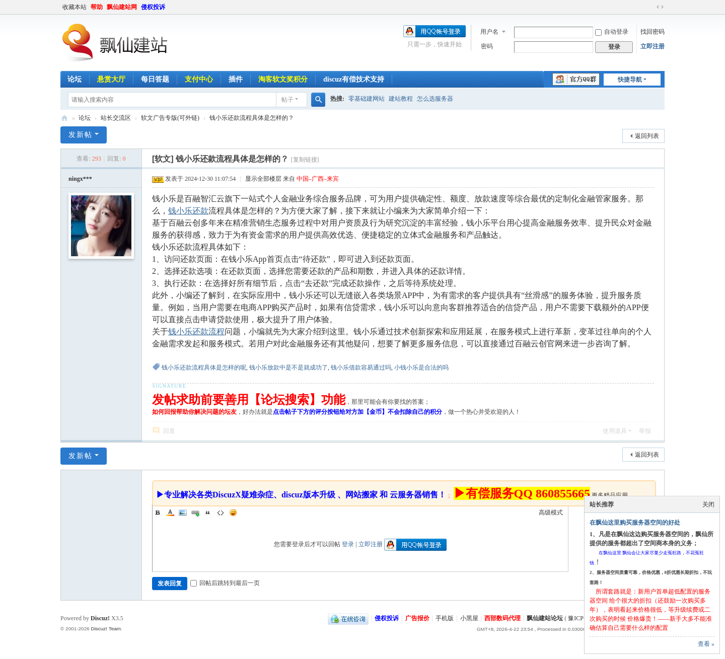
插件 (236, 79)
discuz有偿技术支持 (353, 79)
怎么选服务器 (435, 98)
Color (170, 512)
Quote (208, 512)
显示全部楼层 (263, 178)
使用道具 (615, 430)
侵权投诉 (153, 7)
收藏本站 (74, 7)
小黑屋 (469, 618)
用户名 (489, 31)
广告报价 (417, 618)
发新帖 (80, 134)
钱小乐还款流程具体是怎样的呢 (204, 367)
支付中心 (199, 79)
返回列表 (647, 135)
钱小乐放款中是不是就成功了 (288, 367)
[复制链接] (305, 159)
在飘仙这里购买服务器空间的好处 (635, 522)
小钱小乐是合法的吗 (421, 367)
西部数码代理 (502, 618)
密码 (487, 46)
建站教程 (401, 98)
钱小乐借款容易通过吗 (361, 367)
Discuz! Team (106, 628)
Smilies (233, 512)
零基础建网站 (366, 98)
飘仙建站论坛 (64, 118)
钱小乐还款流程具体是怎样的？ (251, 117)
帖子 (287, 99)
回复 (169, 430)
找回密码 (652, 31)
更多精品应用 (610, 495)
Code (220, 512)
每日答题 (155, 79)
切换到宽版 (660, 7)
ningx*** (80, 178)
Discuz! (100, 618)
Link (195, 512)
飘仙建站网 (122, 7)
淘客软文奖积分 (283, 79)
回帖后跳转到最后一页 (225, 583)
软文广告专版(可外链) (170, 117)
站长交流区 (116, 117)
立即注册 (652, 46)
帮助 (97, 7)
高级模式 (551, 512)
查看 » (706, 643)
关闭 (708, 504)
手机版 (445, 618)
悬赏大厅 (111, 79)
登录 (348, 544)
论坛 (74, 79)
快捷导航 (630, 79)
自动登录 (611, 31)
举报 (645, 430)
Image (183, 512)
